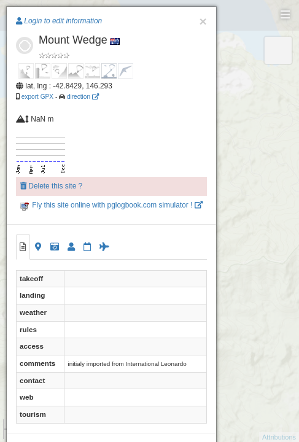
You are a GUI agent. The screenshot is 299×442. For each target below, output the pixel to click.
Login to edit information (59, 21)
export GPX (37, 96)
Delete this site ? (51, 186)
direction (83, 96)
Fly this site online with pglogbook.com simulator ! (111, 205)
